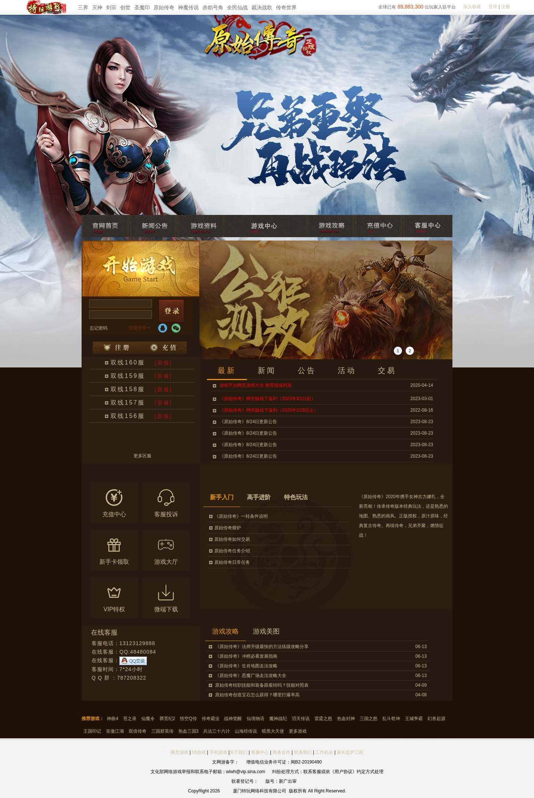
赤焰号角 (212, 7)
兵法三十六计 (216, 731)
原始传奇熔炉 (227, 527)
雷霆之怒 (323, 718)
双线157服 (128, 402)
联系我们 (303, 752)
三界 (83, 7)
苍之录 (129, 718)
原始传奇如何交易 (232, 539)
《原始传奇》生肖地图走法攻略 (246, 665)
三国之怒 (369, 718)
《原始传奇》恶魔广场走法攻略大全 (250, 675)
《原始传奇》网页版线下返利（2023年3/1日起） (268, 398)
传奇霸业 (211, 718)
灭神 (97, 7)
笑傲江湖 (115, 731)
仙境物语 (255, 718)
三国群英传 (162, 731)
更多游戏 (298, 731)
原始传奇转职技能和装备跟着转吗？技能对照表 (262, 685)
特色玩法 (296, 497)
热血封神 (346, 718)
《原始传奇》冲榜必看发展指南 (246, 656)
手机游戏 (218, 752)
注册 (505, 6)
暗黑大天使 (273, 731)
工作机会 (324, 752)
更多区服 (142, 456)
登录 (492, 6)
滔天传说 (301, 718)
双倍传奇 (137, 731)
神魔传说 (188, 7)
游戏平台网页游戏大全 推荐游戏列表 (256, 385)
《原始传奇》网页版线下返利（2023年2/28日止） (269, 410)
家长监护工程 (350, 752)
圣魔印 (142, 7)
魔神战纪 (278, 718)
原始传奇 (164, 7)
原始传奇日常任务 (232, 562)
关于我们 (238, 752)
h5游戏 (199, 752)
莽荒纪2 (167, 718)
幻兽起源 (436, 718)
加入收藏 (472, 6)
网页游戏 (179, 752)
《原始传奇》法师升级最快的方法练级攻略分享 (262, 646)
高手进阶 (259, 497)
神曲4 (112, 718)
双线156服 (128, 416)
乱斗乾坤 (391, 718)
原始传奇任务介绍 (232, 550)
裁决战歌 (261, 7)
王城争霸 (414, 718)
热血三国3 (188, 731)
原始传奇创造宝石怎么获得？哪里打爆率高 (257, 694)
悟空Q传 (188, 718)
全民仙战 (237, 7)
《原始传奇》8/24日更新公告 (248, 421)
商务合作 (281, 752)
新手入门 (222, 497)
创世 (125, 7)
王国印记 (92, 731)
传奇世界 (286, 7)
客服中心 (260, 752)
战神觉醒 (233, 718)
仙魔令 (148, 718)
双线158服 (128, 389)
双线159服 (128, 376)
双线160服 (128, 362)
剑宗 (111, 7)
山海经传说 (246, 731)
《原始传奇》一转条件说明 (241, 516)
